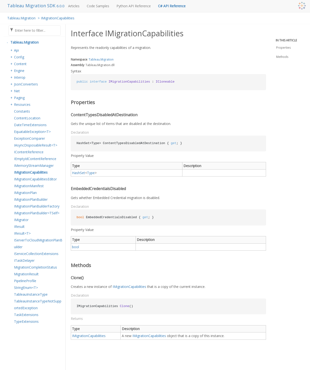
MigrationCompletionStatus (35, 267)
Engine (19, 70)
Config (19, 57)
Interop (19, 77)
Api (16, 50)
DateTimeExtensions (30, 125)
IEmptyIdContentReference (35, 158)
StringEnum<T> (26, 287)
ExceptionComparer (29, 138)
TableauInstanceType (31, 294)
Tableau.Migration (21, 18)
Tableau (94, 59)
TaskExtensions (26, 314)
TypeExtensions (26, 321)
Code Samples (98, 6)
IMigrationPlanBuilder (31, 199)
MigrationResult (26, 274)
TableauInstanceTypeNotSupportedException (37, 304)
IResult (19, 226)
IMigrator (21, 219)
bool (75, 247)
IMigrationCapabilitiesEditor (35, 179)
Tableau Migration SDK (32, 5)
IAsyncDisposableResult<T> (35, 145)
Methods (282, 57)
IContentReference (28, 152)
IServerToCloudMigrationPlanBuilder (38, 243)
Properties (283, 48)
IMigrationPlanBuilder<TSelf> (36, 213)
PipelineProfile (25, 280)
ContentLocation (27, 118)
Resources (22, 104)
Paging (19, 97)
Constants (22, 111)
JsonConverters (26, 84)
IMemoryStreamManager (34, 165)
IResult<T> (22, 233)
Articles (73, 6)
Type (91, 172)
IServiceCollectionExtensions (36, 253)
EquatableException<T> (32, 131)
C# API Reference (172, 6)
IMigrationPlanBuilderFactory (36, 206)
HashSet (78, 172)
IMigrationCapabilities (57, 18)
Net (17, 91)
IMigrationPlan (25, 192)
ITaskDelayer (24, 260)
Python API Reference (133, 6)
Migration (107, 59)
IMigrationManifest (29, 186)
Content (20, 64)
